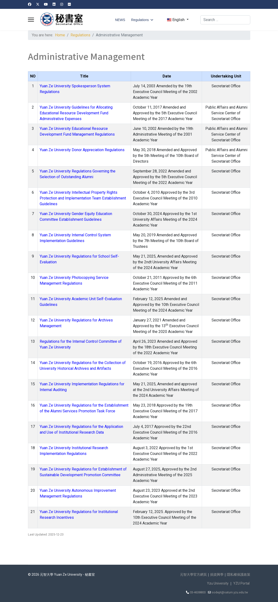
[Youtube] (46, 4)
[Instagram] (61, 4)
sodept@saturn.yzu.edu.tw (230, 592)
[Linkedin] (54, 4)
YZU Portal (241, 583)
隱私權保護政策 (238, 574)
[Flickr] (69, 4)
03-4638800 (198, 592)
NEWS (120, 20)
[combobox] (225, 19)
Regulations (140, 20)
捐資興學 (216, 574)
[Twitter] (37, 4)
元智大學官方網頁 (193, 574)
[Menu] (31, 19)
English (175, 19)
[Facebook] (29, 4)
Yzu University (218, 583)
